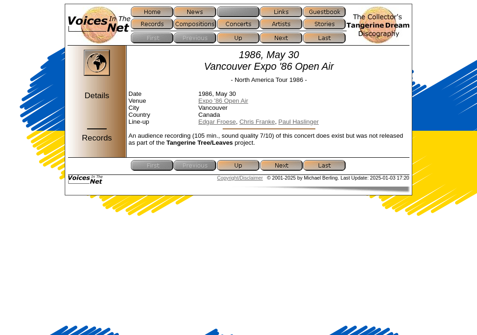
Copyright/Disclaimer (240, 178)
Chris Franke (257, 121)
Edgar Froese (217, 121)
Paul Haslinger (299, 121)
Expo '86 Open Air (223, 100)
